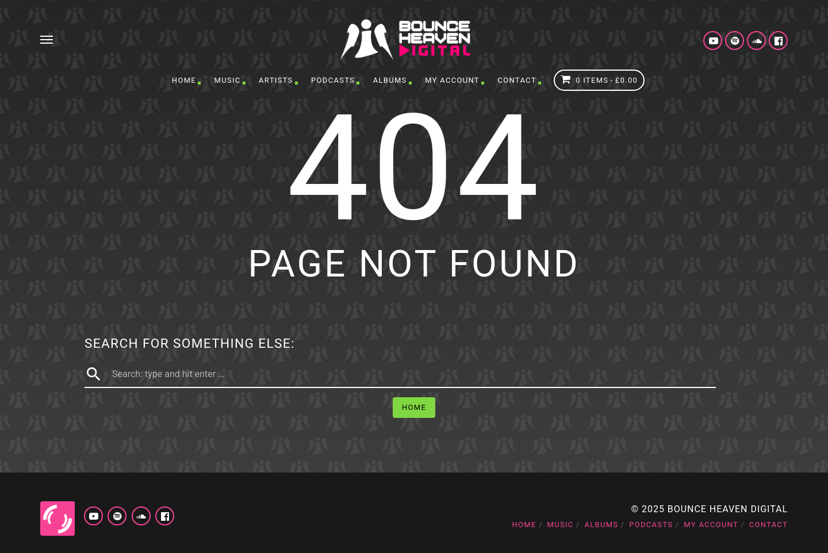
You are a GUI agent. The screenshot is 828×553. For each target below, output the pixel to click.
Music (227, 80)
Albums (390, 80)
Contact (516, 80)
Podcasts (333, 80)
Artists (276, 80)
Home (184, 80)
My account (452, 80)
